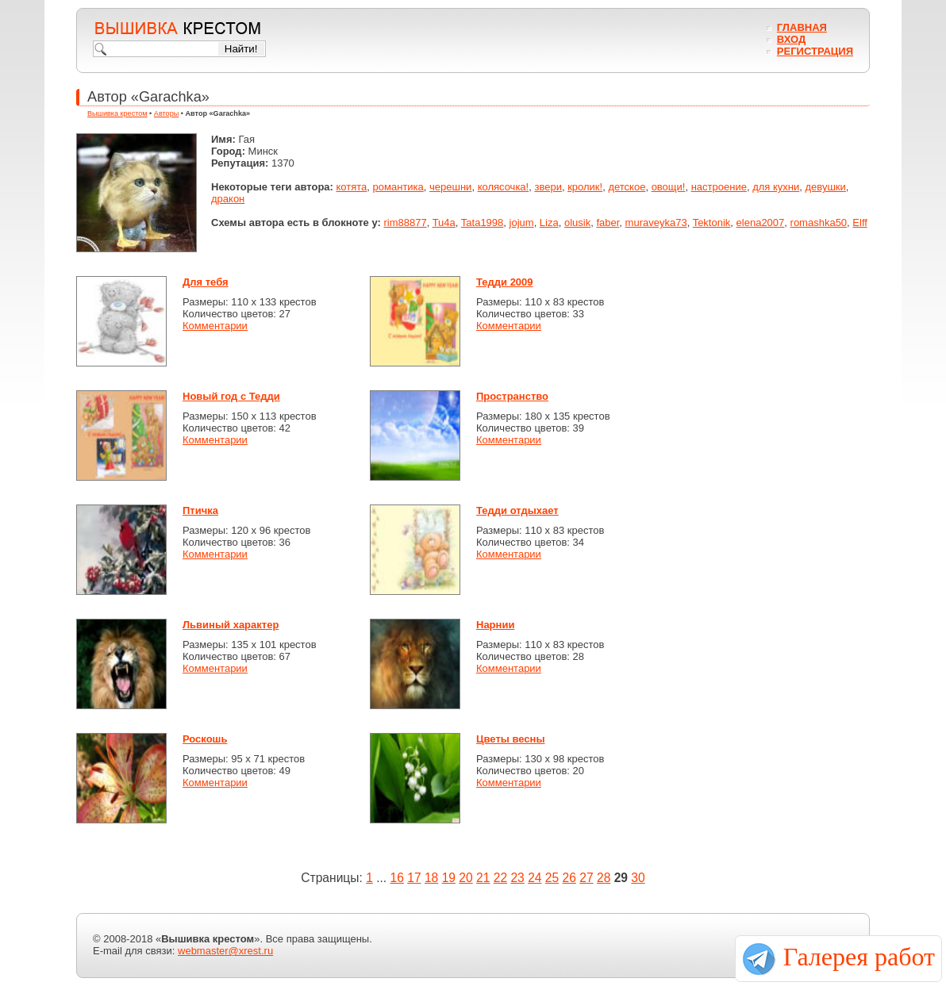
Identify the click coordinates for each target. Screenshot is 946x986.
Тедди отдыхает (517, 510)
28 (603, 877)
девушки (825, 187)
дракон (227, 199)
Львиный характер (231, 625)
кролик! (584, 187)
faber (607, 222)
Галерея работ (859, 956)
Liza (549, 222)
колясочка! (503, 187)
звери (547, 187)
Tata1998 (482, 222)
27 (586, 877)
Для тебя (206, 282)
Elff (859, 222)
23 (517, 877)
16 (397, 877)
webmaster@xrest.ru (225, 951)
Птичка (200, 510)
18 (431, 877)
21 (483, 877)
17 (414, 877)
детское (626, 187)
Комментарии (215, 326)
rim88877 (404, 222)
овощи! (669, 187)
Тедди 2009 (504, 282)
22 (500, 877)
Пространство (512, 396)
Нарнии (495, 625)
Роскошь (205, 739)
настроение (719, 187)
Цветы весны (510, 739)
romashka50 (819, 222)
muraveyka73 (656, 222)
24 (534, 877)
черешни (450, 187)
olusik (577, 222)
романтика (398, 187)
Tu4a (444, 222)
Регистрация (815, 51)
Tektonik (712, 222)
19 (449, 877)
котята (351, 187)
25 (552, 877)
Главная (802, 27)
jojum (522, 222)
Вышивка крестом (117, 113)
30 (637, 877)
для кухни (775, 187)
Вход (791, 39)
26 (569, 877)
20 (465, 877)
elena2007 (760, 222)
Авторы (166, 113)
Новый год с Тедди (231, 396)
